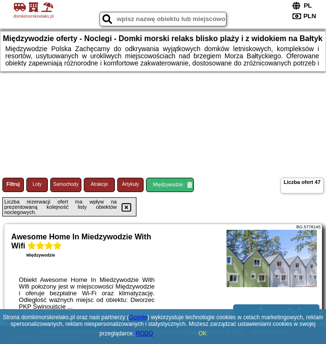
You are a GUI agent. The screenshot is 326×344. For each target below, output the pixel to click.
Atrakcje (99, 184)
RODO (144, 333)
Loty (37, 184)
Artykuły (130, 184)
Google (138, 317)
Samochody (66, 184)
